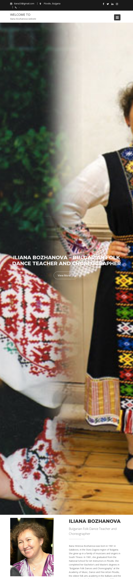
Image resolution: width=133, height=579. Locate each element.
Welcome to (20, 14)
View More (66, 274)
